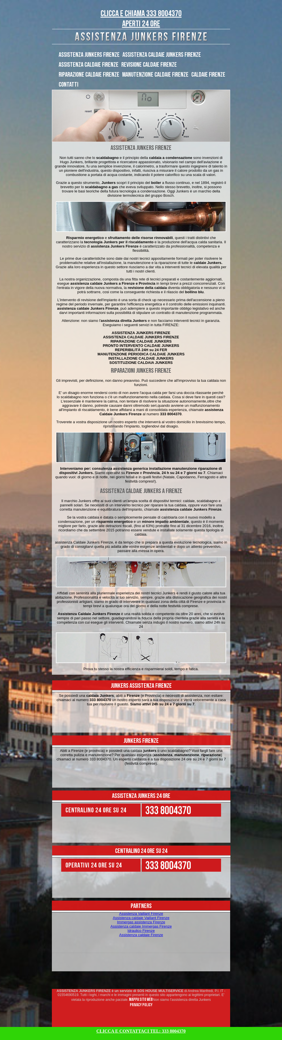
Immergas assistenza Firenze (141, 922)
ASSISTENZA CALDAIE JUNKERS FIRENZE (161, 55)
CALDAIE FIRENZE (208, 75)
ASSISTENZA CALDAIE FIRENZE (88, 65)
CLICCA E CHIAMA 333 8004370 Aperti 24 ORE (141, 19)
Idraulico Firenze (141, 930)
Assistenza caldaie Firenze (141, 935)
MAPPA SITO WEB (140, 999)
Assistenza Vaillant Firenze (141, 913)
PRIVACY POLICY (141, 1005)
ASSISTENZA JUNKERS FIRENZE (89, 55)
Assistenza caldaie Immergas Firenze (141, 926)
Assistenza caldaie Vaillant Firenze (141, 918)
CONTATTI (68, 85)
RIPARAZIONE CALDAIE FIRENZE (89, 75)
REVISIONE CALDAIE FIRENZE (149, 65)
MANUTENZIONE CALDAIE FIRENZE (155, 75)
